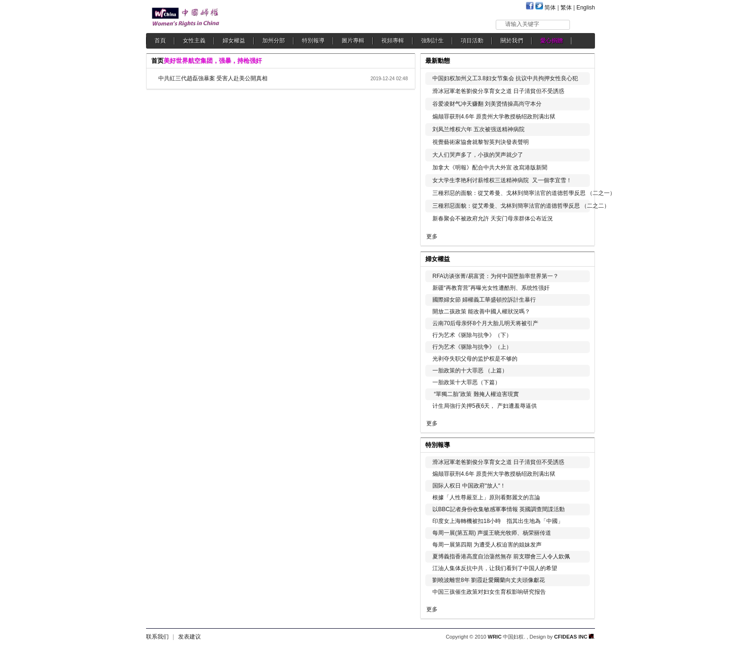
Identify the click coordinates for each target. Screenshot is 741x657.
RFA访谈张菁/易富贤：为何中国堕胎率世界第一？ (495, 276)
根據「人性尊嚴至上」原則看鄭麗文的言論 (486, 497)
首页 (157, 60)
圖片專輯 (353, 40)
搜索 (583, 24)
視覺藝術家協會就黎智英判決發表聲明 (480, 142)
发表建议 (189, 636)
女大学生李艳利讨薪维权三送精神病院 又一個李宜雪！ (502, 180)
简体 (550, 7)
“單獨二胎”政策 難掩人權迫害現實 (475, 394)
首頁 (160, 40)
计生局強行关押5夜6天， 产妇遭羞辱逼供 (484, 406)
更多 (432, 236)
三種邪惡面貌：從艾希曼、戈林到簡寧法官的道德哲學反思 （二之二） (521, 205)
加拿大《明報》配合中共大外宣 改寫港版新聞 (489, 167)
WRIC (494, 637)
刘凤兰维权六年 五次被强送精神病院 (478, 129)
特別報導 (313, 40)
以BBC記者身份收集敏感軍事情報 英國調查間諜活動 (498, 509)
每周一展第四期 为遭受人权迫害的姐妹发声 (487, 544)
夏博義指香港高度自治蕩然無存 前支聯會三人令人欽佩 (501, 556)
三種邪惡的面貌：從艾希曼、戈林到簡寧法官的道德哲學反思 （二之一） (523, 193)
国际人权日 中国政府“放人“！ (469, 485)
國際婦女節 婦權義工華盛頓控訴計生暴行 (484, 299)
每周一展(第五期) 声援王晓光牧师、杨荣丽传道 (491, 533)
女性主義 (194, 40)
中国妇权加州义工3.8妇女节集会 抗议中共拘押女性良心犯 (505, 78)
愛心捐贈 (551, 40)
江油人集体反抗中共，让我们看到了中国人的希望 (494, 568)
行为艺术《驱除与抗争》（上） (472, 347)
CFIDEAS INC (574, 637)
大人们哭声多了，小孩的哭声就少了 (477, 155)
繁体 (566, 7)
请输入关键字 (522, 24)
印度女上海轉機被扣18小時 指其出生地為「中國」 (497, 521)
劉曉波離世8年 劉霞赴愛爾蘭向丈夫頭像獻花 (488, 580)
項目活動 (472, 40)
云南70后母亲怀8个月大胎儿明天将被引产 (485, 323)
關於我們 (511, 40)
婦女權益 (234, 40)
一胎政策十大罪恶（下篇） (466, 382)
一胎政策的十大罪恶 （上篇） (470, 370)
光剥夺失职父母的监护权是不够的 (474, 358)
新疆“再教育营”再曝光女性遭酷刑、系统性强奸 (491, 288)
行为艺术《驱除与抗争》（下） (472, 335)
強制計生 (432, 40)
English (586, 7)
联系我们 (157, 636)
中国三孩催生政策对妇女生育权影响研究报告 (489, 592)
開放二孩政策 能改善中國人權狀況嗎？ (481, 311)
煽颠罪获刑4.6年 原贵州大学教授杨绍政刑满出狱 (493, 116)
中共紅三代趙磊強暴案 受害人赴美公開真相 (212, 78)
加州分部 (273, 40)
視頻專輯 (392, 40)
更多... (581, 258)
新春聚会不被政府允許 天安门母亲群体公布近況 (492, 218)
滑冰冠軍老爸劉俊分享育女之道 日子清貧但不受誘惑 (498, 91)
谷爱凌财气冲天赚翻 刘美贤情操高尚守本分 (487, 104)
